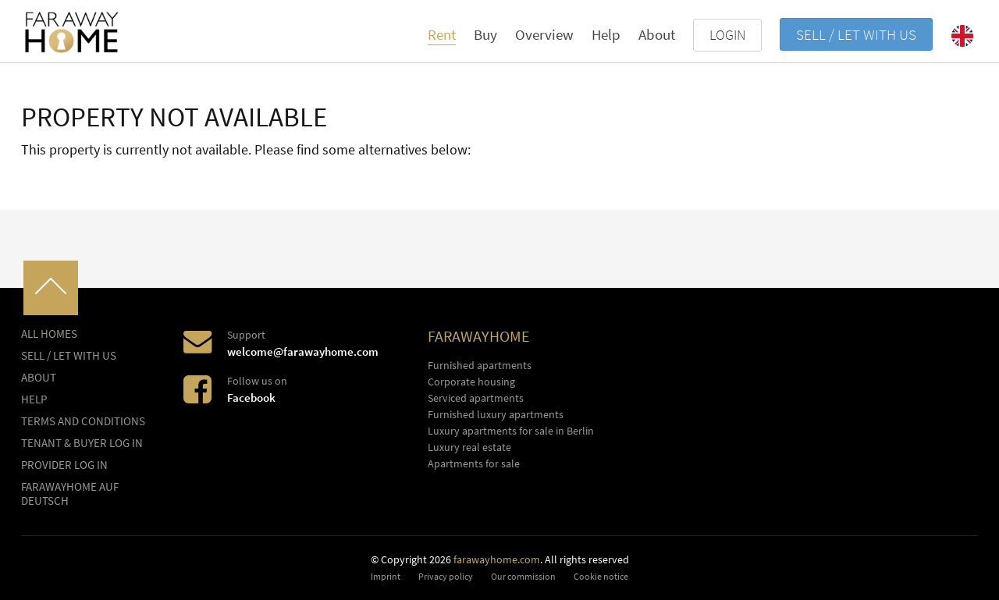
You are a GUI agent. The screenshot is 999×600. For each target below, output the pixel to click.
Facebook (251, 397)
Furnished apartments (479, 365)
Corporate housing (471, 382)
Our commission (523, 576)
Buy (485, 34)
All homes (49, 334)
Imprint (385, 576)
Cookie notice (601, 576)
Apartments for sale (474, 463)
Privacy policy (445, 576)
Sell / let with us (856, 34)
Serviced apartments (476, 398)
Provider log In (64, 465)
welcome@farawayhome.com (303, 351)
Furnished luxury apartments (495, 414)
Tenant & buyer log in (82, 443)
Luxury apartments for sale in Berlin (511, 431)
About (656, 34)
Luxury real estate (469, 447)
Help (606, 34)
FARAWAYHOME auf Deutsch (70, 494)
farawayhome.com (496, 559)
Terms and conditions (83, 421)
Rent (442, 34)
